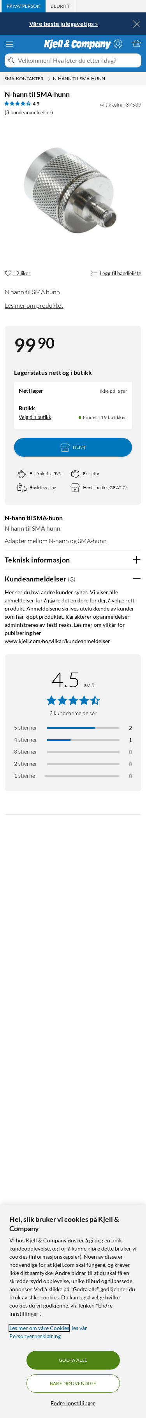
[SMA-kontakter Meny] (49, 78)
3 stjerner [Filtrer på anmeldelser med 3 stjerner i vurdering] (25, 751)
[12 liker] (17, 273)
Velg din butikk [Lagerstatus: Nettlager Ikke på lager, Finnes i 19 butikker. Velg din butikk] (35, 417)
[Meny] (9, 44)
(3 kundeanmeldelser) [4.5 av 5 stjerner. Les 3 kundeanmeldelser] (29, 112)
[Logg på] (118, 43)
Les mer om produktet (34, 305)
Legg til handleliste (116, 274)
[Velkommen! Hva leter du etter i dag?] (78, 60)
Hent (73, 447)
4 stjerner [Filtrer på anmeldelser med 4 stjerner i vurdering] (25, 739)
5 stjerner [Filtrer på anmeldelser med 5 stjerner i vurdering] (25, 727)
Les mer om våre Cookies (39, 1328)
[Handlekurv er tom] (136, 43)
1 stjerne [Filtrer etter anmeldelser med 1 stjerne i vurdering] (24, 775)
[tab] (24, 6)
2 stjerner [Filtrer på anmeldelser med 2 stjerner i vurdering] (25, 763)
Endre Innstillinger (73, 1403)
